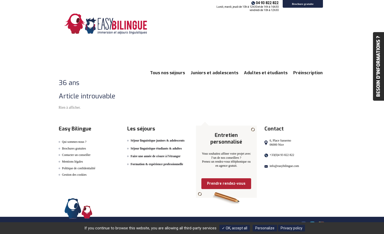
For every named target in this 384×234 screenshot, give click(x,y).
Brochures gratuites (74, 148)
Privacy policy (291, 228)
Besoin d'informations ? (378, 66)
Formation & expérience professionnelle (157, 164)
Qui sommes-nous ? (74, 142)
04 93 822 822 (267, 3)
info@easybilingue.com (284, 166)
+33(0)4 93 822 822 (282, 155)
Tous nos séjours (167, 73)
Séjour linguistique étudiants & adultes (156, 148)
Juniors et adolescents (214, 73)
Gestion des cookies (74, 174)
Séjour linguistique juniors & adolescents (157, 140)
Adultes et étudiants (266, 73)
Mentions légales (72, 161)
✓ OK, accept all (234, 228)
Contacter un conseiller (76, 155)
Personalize (264, 228)
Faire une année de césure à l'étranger (156, 156)
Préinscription (308, 73)
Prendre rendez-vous (226, 183)
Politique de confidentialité (78, 168)
